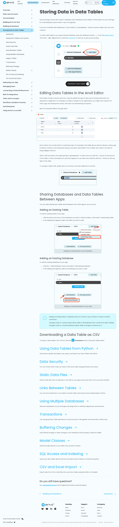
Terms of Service (108, 522)
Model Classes (19, 70)
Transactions (10, 62)
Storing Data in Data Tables (17, 30)
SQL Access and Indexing (15, 74)
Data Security (11, 42)
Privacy (101, 522)
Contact (99, 516)
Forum (83, 510)
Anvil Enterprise (17, 106)
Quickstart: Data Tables (78, 83)
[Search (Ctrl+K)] (93, 2)
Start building (9, 522)
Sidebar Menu (109, 35)
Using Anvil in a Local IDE (17, 110)
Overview (17, 10)
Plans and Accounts (17, 14)
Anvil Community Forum (13, 519)
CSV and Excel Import (60, 466)
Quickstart (10, 34)
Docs (82, 507)
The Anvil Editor (17, 18)
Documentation (33, 2)
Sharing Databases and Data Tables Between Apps (78, 197)
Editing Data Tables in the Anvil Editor (74, 93)
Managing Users (17, 86)
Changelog (84, 516)
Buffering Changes (12, 66)
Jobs (98, 510)
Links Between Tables (14, 50)
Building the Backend (17, 26)
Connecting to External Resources (17, 90)
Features (68, 510)
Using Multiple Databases (15, 54)
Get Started (20, 2)
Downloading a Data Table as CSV (72, 334)
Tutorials (67, 2)
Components (45, 2)
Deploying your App (17, 82)
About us (99, 507)
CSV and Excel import (14, 78)
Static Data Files (19, 46)
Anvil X (67, 516)
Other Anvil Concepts (17, 98)
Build (66, 507)
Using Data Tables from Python (17, 38)
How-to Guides (75, 2)
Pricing (67, 513)
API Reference (56, 2)
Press (98, 513)
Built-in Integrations (17, 94)
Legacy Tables (11, 58)
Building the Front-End (17, 22)
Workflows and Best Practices (17, 102)
